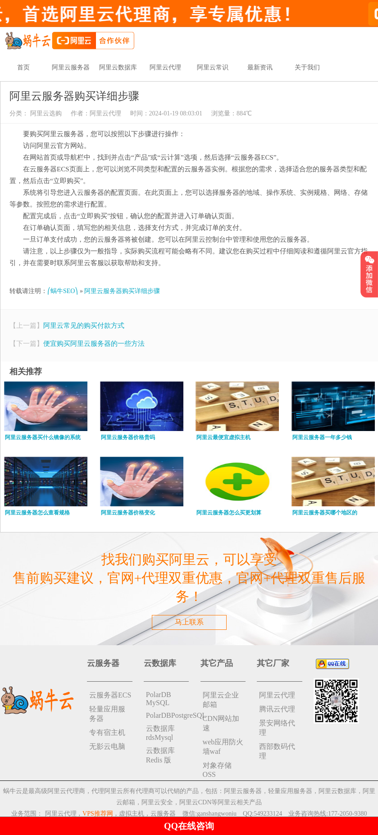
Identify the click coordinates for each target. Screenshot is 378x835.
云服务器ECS (110, 695)
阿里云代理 (165, 67)
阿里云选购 (45, 113)
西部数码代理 (277, 751)
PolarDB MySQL (158, 699)
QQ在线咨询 (189, 826)
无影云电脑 (107, 746)
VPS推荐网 (97, 813)
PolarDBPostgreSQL (167, 715)
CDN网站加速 (221, 723)
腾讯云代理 (277, 709)
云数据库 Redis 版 (160, 755)
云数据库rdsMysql (160, 733)
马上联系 (189, 622)
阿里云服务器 (71, 67)
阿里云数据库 (118, 67)
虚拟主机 (131, 813)
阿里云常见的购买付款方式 (83, 325)
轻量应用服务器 (107, 713)
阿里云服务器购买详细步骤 (122, 291)
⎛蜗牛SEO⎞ (62, 291)
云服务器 (163, 813)
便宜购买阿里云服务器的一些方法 (94, 343)
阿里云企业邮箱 (221, 699)
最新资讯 (260, 67)
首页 (23, 67)
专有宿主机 (107, 732)
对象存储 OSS (217, 770)
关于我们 (307, 67)
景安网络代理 (277, 727)
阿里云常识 (212, 67)
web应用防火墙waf (223, 746)
